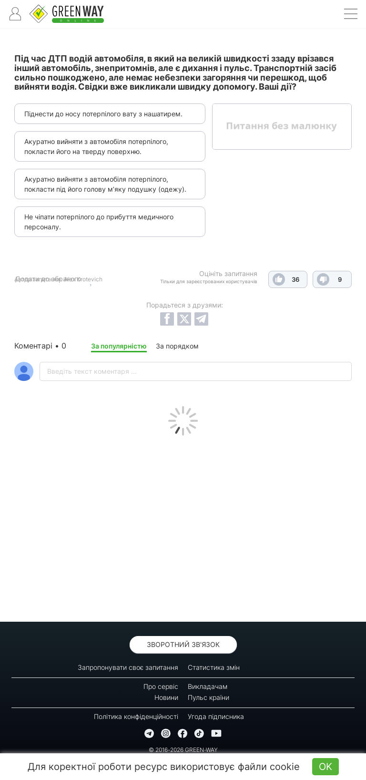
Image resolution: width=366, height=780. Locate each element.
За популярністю (119, 346)
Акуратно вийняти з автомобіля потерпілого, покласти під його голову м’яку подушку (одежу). (105, 184)
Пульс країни (208, 697)
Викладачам (207, 686)
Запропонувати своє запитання (128, 667)
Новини (166, 697)
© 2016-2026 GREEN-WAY (183, 749)
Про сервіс (160, 686)
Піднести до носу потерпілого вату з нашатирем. (103, 114)
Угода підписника (216, 716)
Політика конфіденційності (136, 716)
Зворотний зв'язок (183, 644)
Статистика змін (214, 667)
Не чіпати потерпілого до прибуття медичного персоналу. (98, 222)
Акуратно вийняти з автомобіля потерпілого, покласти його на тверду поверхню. (96, 146)
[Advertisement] (183, 526)
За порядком (177, 346)
